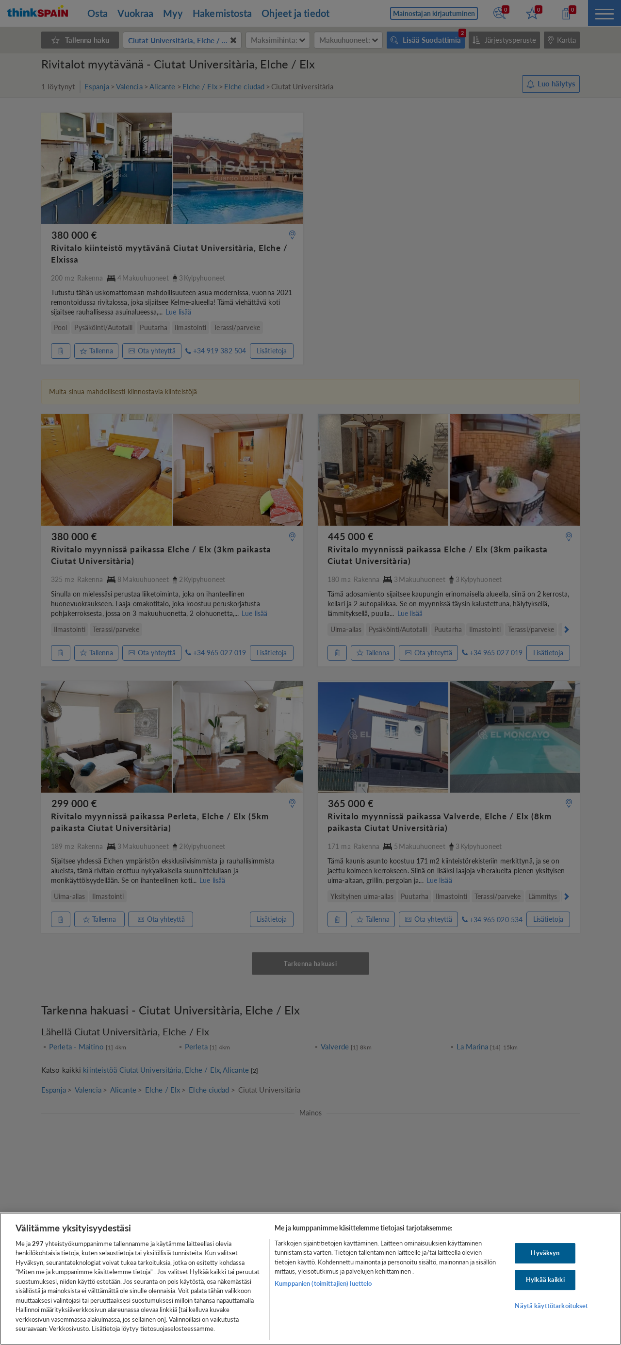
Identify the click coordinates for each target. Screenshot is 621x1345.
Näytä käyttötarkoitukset (551, 1306)
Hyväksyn (545, 1253)
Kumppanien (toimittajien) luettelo (323, 1283)
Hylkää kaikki (545, 1279)
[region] (310, 1278)
